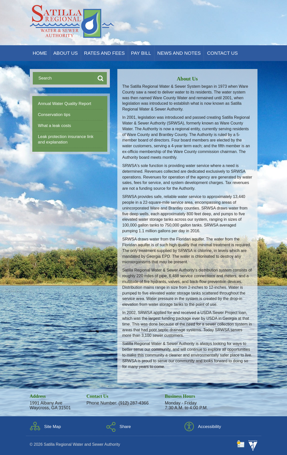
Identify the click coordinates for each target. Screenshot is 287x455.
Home (40, 53)
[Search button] (100, 78)
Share (125, 426)
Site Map (52, 426)
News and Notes (179, 53)
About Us (65, 53)
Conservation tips (54, 114)
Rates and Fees (104, 53)
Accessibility (209, 426)
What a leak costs (54, 125)
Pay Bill (141, 53)
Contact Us (222, 53)
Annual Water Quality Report (64, 103)
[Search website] (62, 78)
